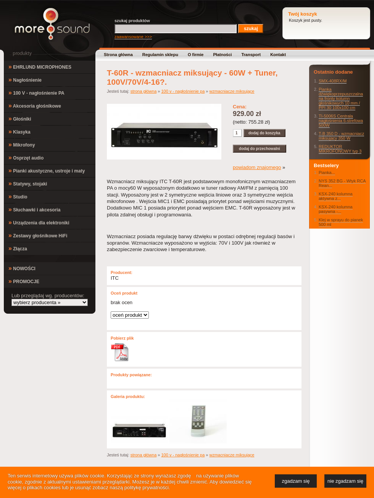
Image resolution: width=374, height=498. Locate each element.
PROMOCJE (23, 281)
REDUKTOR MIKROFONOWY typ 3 (340, 148)
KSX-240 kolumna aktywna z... (336, 196)
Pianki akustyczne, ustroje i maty (46, 170)
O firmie (196, 54)
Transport (251, 54)
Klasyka (19, 131)
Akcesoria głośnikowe (34, 105)
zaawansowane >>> (133, 36)
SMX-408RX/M (333, 81)
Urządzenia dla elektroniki (38, 222)
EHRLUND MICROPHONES (39, 66)
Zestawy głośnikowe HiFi (37, 235)
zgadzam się (296, 481)
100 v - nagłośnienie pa (183, 91)
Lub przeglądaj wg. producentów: (47, 295)
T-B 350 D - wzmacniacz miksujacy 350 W (341, 135)
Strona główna (118, 54)
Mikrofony (21, 144)
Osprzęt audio (26, 157)
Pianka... (327, 172)
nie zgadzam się (345, 481)
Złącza (17, 248)
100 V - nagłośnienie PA (36, 92)
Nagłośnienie (25, 79)
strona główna (144, 91)
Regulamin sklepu (160, 54)
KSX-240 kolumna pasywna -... (336, 209)
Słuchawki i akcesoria (34, 209)
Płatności (222, 54)
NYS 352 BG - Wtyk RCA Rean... (342, 183)
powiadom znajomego (257, 167)
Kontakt (278, 54)
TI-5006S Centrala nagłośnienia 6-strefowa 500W (341, 120)
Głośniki (19, 118)
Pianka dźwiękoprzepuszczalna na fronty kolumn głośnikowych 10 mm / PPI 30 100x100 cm (341, 98)
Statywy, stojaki (27, 183)
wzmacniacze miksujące (231, 91)
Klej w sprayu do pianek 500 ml (341, 222)
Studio (17, 196)
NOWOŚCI (21, 268)
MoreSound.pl (52, 23)
